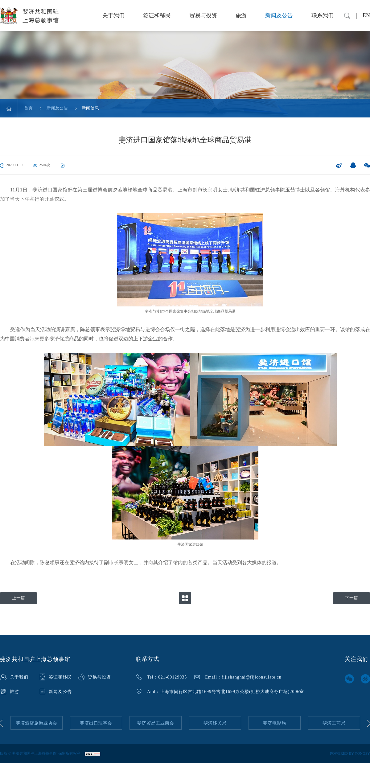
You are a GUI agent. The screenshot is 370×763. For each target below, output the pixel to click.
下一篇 (351, 598)
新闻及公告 (279, 15)
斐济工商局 (334, 723)
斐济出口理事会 (96, 723)
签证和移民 (157, 15)
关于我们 (113, 15)
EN (366, 15)
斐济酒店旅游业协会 (36, 723)
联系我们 (322, 15)
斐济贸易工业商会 (155, 723)
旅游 (241, 15)
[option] (36, 723)
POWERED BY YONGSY (350, 753)
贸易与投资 (203, 15)
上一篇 (18, 598)
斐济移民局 (215, 723)
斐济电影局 (274, 723)
